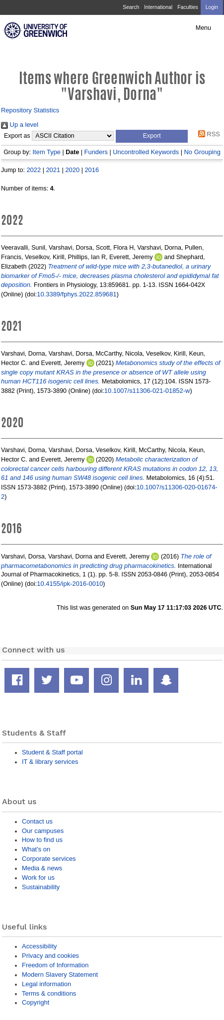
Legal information (46, 984)
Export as (17, 135)
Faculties (187, 7)
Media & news (42, 868)
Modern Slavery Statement (60, 974)
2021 (53, 170)
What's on (36, 849)
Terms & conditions (49, 993)
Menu (203, 27)
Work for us (38, 877)
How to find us (42, 839)
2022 (33, 170)
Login (212, 7)
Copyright (35, 1002)
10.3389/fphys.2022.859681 (76, 294)
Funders (96, 152)
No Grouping (202, 152)
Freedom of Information (55, 965)
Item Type (47, 152)
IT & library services (50, 761)
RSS (207, 134)
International (158, 7)
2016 (91, 170)
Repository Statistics (30, 110)
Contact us (37, 821)
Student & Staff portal (52, 752)
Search (131, 7)
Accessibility (39, 946)
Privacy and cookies (50, 955)
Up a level (19, 124)
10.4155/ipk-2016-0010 (70, 583)
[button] (152, 136)
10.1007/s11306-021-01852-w (147, 390)
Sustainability (41, 887)
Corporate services (49, 858)
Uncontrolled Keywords (146, 152)
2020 (72, 170)
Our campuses (43, 831)
